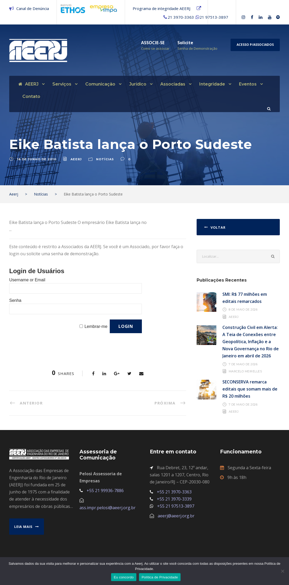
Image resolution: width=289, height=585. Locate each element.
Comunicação (100, 84)
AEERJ (28, 84)
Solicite (185, 43)
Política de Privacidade (160, 577)
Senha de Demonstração (197, 48)
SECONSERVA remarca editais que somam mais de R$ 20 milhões (249, 389)
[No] (282, 571)
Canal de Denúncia (32, 8)
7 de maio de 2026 (243, 364)
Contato (31, 96)
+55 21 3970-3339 (174, 499)
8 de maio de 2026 (243, 309)
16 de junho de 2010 (36, 159)
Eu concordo (124, 577)
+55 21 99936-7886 (105, 490)
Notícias (105, 159)
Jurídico (137, 84)
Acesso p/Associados (255, 44)
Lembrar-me (95, 326)
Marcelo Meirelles (245, 371)
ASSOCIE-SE (153, 43)
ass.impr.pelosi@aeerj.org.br (107, 508)
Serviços (61, 84)
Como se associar (155, 48)
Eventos (248, 84)
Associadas (172, 84)
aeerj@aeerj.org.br (176, 516)
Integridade (212, 84)
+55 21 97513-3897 (175, 506)
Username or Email (27, 280)
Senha (15, 300)
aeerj (76, 159)
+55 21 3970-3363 (174, 492)
